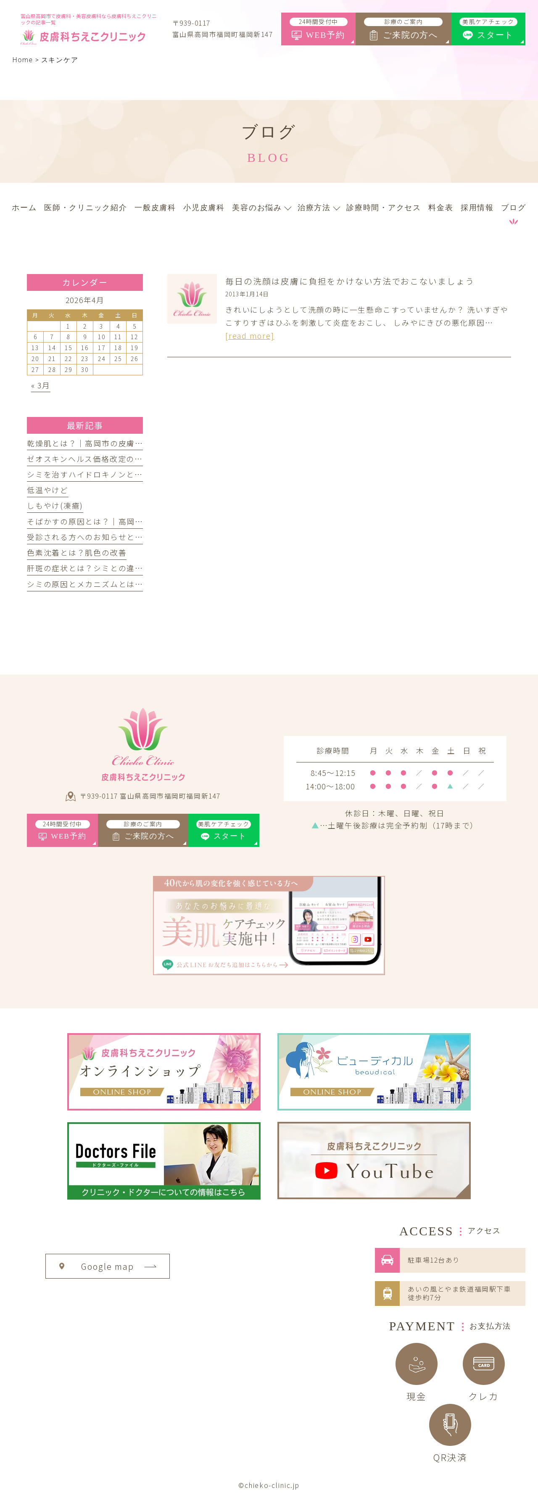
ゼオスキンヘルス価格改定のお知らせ (97, 458)
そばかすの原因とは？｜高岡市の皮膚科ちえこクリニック (135, 521)
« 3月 (40, 385)
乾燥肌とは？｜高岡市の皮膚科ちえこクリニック (118, 443)
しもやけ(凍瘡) (55, 505)
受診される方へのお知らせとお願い (93, 536)
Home (23, 60)
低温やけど (48, 489)
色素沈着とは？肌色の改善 (77, 552)
